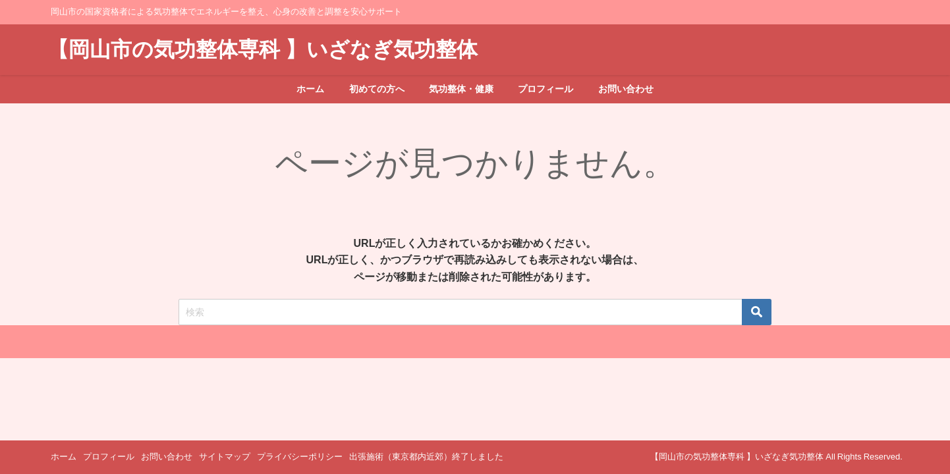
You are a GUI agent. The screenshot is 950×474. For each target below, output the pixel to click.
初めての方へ (377, 88)
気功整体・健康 (461, 88)
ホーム (310, 88)
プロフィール (545, 88)
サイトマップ (224, 456)
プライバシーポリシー (300, 456)
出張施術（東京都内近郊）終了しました (426, 456)
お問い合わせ (626, 88)
